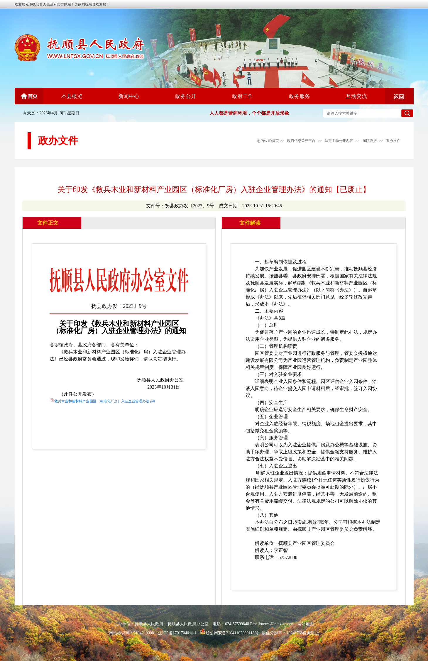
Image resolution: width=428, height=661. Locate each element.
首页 (275, 141)
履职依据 (370, 141)
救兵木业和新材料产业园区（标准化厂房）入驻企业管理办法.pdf (104, 401)
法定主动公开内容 (339, 141)
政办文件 (393, 141)
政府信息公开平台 (301, 141)
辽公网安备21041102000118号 (229, 633)
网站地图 (305, 624)
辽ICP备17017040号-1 (177, 633)
